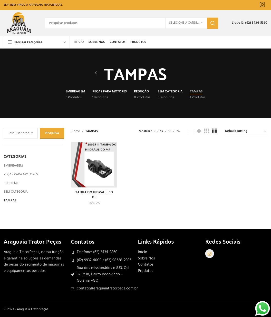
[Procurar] (131, 23)
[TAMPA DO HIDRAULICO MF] (94, 165)
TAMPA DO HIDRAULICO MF (94, 194)
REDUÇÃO (11, 183)
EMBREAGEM (13, 165)
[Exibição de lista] (191, 131)
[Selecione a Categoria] (186, 23)
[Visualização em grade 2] (199, 131)
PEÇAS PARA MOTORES (21, 174)
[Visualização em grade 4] (214, 131)
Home (75, 131)
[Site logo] (19, 23)
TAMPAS (10, 200)
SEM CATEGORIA (16, 192)
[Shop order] (245, 131)
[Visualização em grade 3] (206, 131)
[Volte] (98, 73)
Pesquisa (52, 133)
